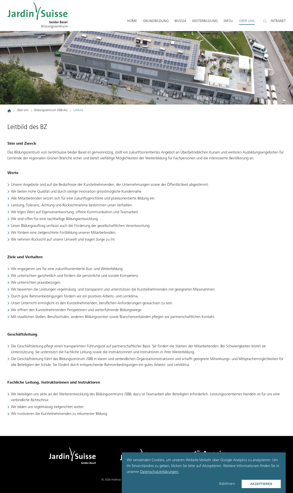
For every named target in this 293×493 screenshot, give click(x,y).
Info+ (228, 21)
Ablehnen (227, 484)
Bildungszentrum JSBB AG (51, 110)
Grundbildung (156, 21)
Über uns (247, 21)
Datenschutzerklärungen (159, 472)
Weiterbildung (205, 21)
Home (132, 21)
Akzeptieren (261, 484)
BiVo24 (180, 21)
